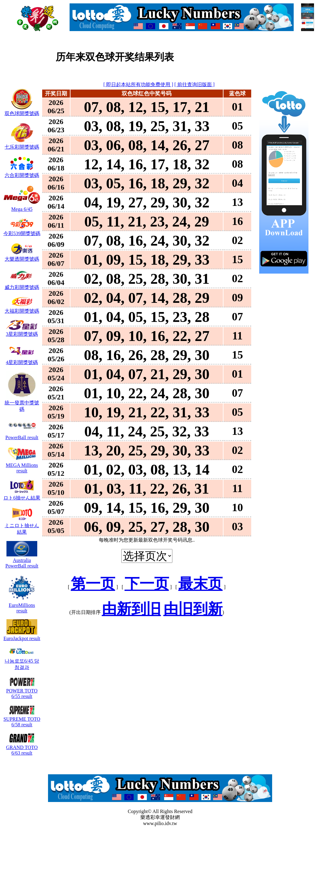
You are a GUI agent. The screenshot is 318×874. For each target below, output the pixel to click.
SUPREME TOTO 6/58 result (21, 719)
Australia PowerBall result (21, 560)
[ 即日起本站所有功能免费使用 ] (138, 84)
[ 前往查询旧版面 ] (195, 84)
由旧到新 (193, 609)
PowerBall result (21, 434)
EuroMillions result (21, 605)
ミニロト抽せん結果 (22, 526)
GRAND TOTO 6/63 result (22, 747)
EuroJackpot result (21, 635)
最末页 (200, 583)
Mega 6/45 (21, 206)
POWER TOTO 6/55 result (22, 691)
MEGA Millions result (22, 465)
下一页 (147, 583)
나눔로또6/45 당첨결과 (22, 661)
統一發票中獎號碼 (22, 403)
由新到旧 (131, 609)
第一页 (93, 583)
